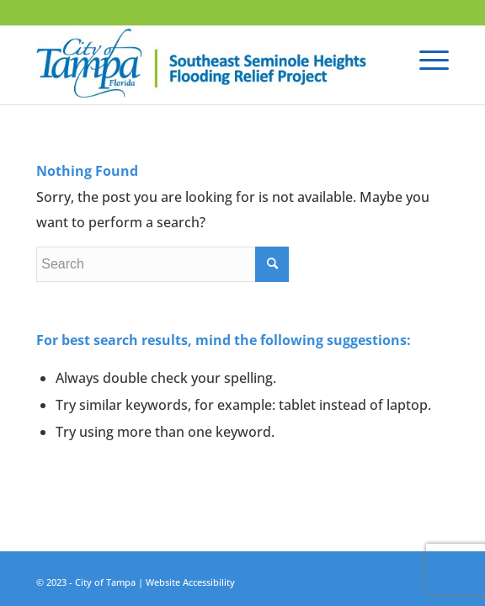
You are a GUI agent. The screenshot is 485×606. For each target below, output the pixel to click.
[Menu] (425, 59)
